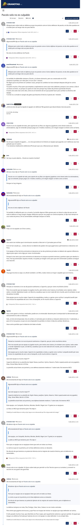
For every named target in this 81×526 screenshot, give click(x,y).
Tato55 (8, 270)
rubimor (9, 377)
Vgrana (9, 311)
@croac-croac (17, 169)
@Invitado (19, 39)
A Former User (11, 22)
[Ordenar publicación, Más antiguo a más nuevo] (62, 18)
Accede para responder (72, 18)
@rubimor (19, 421)
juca (8, 155)
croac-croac (10, 123)
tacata (8, 226)
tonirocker (10, 169)
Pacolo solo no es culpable (28, 41)
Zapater (9, 240)
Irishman (9, 139)
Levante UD (5, 18)
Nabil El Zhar (10, 104)
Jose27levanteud (11, 64)
